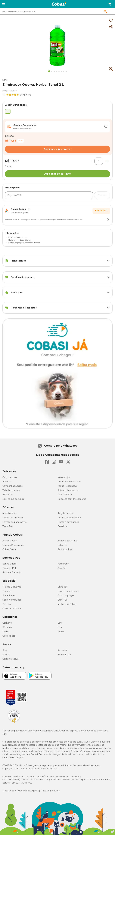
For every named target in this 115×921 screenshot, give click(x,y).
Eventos (6, 481)
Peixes (61, 631)
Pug (4, 650)
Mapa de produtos (50, 790)
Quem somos (9, 477)
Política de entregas (12, 517)
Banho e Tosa (9, 563)
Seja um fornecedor (68, 490)
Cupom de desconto (68, 591)
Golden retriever (10, 659)
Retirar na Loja (65, 549)
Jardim (5, 631)
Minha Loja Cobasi (67, 604)
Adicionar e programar (58, 149)
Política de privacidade (69, 517)
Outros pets (8, 635)
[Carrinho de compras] (109, 4)
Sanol (5, 80)
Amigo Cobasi (9, 540)
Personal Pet (9, 568)
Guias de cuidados (11, 608)
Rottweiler (63, 650)
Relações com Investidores (72, 499)
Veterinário (63, 563)
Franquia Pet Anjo (11, 572)
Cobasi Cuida (9, 549)
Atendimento (9, 513)
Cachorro (7, 622)
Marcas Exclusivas (11, 586)
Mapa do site (9, 790)
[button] (3, 4)
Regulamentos (65, 513)
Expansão (7, 494)
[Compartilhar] (111, 27)
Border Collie (64, 654)
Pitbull (5, 654)
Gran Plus (62, 599)
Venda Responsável (68, 486)
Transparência (65, 494)
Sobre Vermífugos (11, 599)
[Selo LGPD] (14, 723)
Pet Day (6, 604)
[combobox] (57, 11)
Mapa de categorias (28, 790)
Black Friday (8, 595)
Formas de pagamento (14, 522)
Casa (60, 627)
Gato (60, 622)
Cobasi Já (62, 545)
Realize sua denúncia (13, 499)
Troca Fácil (7, 526)
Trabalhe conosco (11, 490)
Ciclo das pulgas (66, 595)
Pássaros (7, 627)
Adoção (61, 568)
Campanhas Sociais (12, 486)
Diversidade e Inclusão (69, 481)
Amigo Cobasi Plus (67, 540)
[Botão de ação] (106, 126)
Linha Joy (62, 586)
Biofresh (6, 591)
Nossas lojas (64, 477)
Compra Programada (13, 545)
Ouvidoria (62, 526)
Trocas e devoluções (68, 522)
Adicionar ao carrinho (57, 173)
